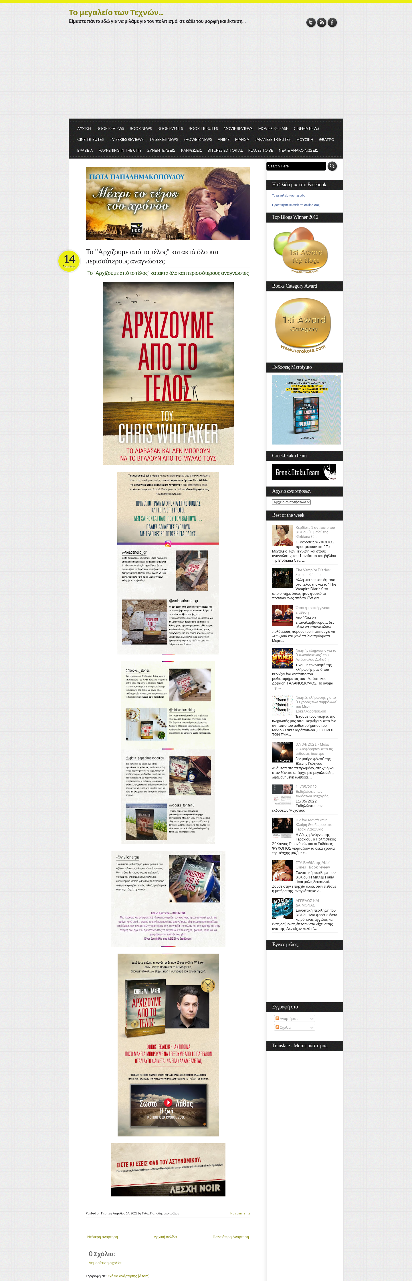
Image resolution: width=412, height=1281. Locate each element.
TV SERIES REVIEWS (127, 139)
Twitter (311, 22)
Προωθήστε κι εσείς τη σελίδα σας (296, 205)
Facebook (332, 22)
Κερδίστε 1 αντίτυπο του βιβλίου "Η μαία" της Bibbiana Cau (315, 532)
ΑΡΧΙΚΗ (84, 128)
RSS (321, 22)
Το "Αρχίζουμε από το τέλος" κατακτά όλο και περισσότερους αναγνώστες (152, 256)
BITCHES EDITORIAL (225, 150)
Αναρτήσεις (287, 1018)
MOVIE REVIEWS (238, 128)
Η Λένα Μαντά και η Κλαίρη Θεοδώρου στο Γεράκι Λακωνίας (314, 824)
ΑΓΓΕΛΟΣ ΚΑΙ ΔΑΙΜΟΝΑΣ (307, 902)
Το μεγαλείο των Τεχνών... (116, 12)
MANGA (242, 139)
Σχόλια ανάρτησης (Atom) (128, 1276)
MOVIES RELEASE (273, 128)
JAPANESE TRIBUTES (273, 139)
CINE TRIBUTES (90, 139)
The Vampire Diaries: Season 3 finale (313, 572)
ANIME (223, 139)
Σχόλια (283, 1027)
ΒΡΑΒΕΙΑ (85, 150)
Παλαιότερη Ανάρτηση (231, 1236)
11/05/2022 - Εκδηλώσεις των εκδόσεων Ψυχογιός (312, 791)
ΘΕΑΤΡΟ (326, 139)
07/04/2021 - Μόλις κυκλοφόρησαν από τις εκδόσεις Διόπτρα (314, 749)
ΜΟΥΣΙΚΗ (304, 139)
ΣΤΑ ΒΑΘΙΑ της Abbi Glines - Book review (313, 864)
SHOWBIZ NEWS (198, 139)
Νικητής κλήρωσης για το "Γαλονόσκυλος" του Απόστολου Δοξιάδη (316, 655)
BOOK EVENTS (170, 128)
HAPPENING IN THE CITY (120, 150)
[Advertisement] (206, 76)
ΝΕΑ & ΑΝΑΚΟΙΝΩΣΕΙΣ (298, 150)
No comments (240, 1213)
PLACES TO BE (260, 150)
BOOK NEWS (141, 128)
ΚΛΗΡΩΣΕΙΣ (191, 150)
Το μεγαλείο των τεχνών (288, 195)
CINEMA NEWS (306, 128)
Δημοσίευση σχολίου (105, 1262)
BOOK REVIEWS (110, 128)
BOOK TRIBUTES (203, 128)
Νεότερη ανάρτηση (102, 1236)
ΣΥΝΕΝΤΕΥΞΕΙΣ (161, 150)
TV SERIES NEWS (163, 139)
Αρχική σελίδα (165, 1236)
